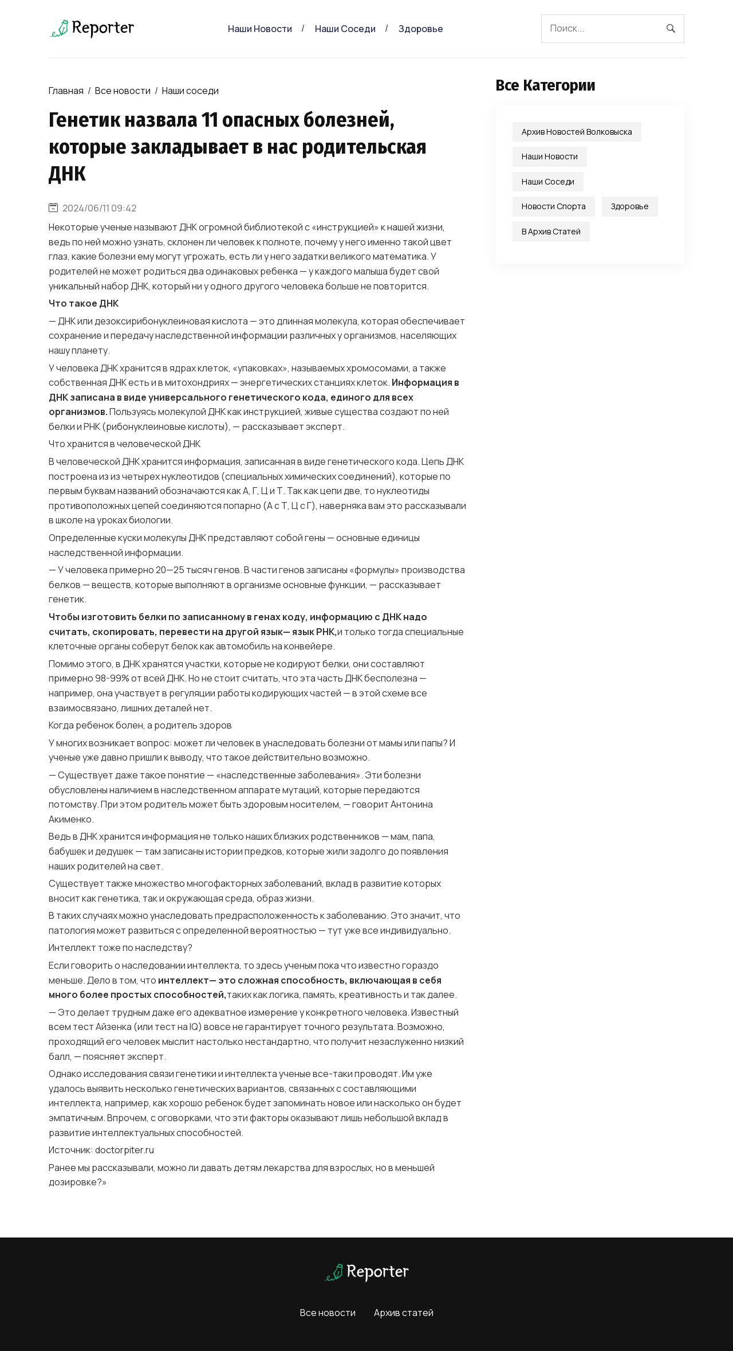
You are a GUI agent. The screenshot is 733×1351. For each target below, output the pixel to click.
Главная (66, 90)
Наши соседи (345, 28)
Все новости (123, 90)
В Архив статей (551, 231)
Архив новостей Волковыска (577, 131)
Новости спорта (554, 206)
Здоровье (421, 28)
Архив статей (404, 1312)
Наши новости (260, 28)
